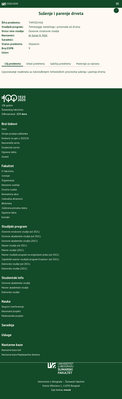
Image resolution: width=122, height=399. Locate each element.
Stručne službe (9, 189)
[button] (117, 4)
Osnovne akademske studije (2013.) (20, 240)
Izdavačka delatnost (12, 198)
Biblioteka (7, 203)
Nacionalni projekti (11, 311)
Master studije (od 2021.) (14, 245)
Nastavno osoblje (11, 184)
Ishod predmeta (35, 63)
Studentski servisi (11, 147)
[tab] (12, 64)
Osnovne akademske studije (16, 282)
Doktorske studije (11, 292)
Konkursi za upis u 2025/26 (15, 138)
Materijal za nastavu (87, 63)
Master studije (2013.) (13, 250)
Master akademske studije (15, 287)
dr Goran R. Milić (38, 35)
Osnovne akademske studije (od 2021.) (21, 236)
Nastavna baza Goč (11, 350)
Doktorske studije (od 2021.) (16, 263)
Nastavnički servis (11, 142)
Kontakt (6, 217)
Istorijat (6, 175)
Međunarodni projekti (12, 315)
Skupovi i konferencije (13, 306)
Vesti (4, 129)
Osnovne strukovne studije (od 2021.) (21, 231)
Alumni (5, 156)
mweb (67, 389)
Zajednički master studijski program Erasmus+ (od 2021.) (30, 259)
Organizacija (8, 180)
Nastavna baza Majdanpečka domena (21, 354)
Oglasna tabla (9, 152)
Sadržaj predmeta (60, 63)
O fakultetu (8, 171)
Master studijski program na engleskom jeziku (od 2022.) (30, 254)
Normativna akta (10, 194)
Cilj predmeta (12, 63)
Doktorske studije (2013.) (14, 268)
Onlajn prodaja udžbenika (15, 133)
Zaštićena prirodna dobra (14, 208)
